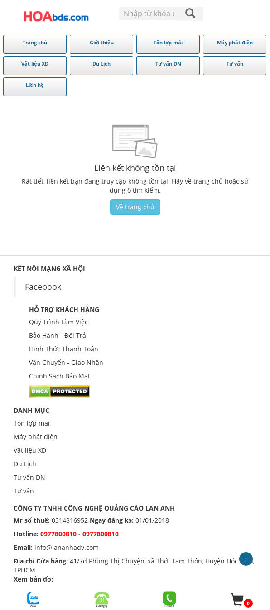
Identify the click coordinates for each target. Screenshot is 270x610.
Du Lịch (25, 463)
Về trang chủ (135, 207)
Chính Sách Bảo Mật (59, 376)
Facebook (43, 286)
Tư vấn (24, 491)
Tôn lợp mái (32, 423)
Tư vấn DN (29, 477)
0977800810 (58, 534)
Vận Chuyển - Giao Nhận (66, 362)
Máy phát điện (36, 436)
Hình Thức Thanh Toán (63, 349)
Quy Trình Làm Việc (58, 321)
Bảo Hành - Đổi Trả (57, 335)
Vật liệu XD (30, 450)
